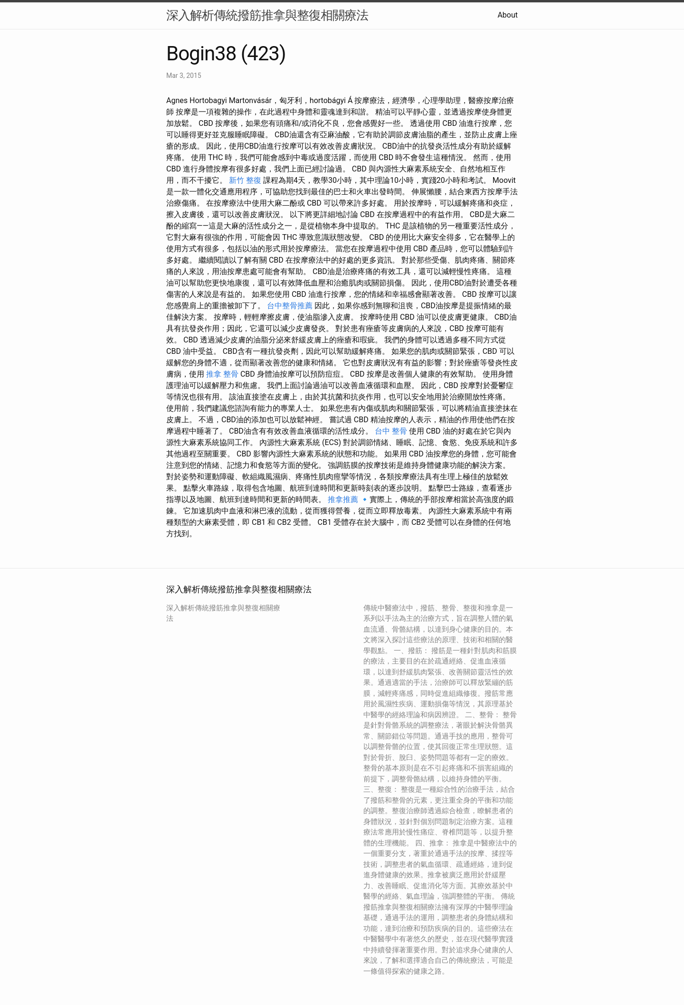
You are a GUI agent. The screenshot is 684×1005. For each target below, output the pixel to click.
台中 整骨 (391, 431)
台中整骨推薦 (290, 305)
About (507, 14)
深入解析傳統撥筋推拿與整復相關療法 (267, 15)
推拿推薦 (343, 499)
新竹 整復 (245, 180)
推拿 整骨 (222, 374)
